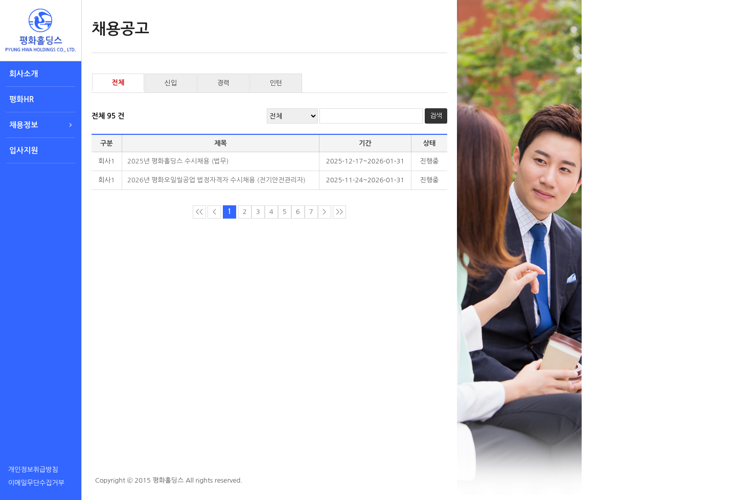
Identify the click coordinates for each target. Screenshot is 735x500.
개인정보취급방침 (33, 469)
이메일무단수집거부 (36, 483)
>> (339, 211)
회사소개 (23, 74)
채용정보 (23, 125)
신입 (171, 83)
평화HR (21, 99)
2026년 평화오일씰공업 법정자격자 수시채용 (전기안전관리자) (216, 180)
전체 (118, 82)
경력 (223, 83)
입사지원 (23, 150)
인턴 (276, 83)
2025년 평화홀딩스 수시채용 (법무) (178, 161)
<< (199, 211)
